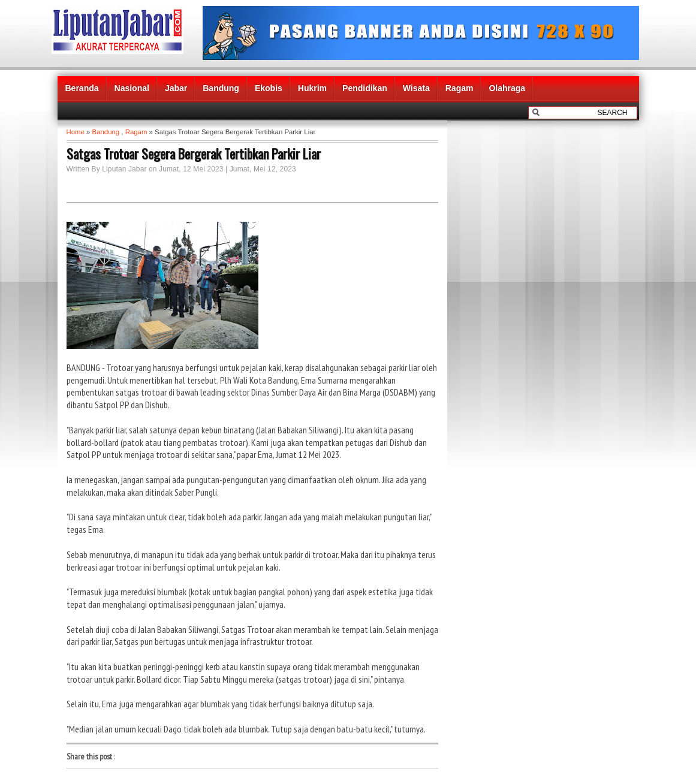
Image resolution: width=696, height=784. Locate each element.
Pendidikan (364, 88)
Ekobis (268, 88)
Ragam (459, 88)
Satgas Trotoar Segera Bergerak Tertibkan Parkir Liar (194, 153)
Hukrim (312, 88)
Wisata (416, 88)
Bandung (221, 88)
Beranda (82, 88)
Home (76, 131)
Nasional (132, 88)
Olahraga (507, 88)
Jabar (176, 88)
